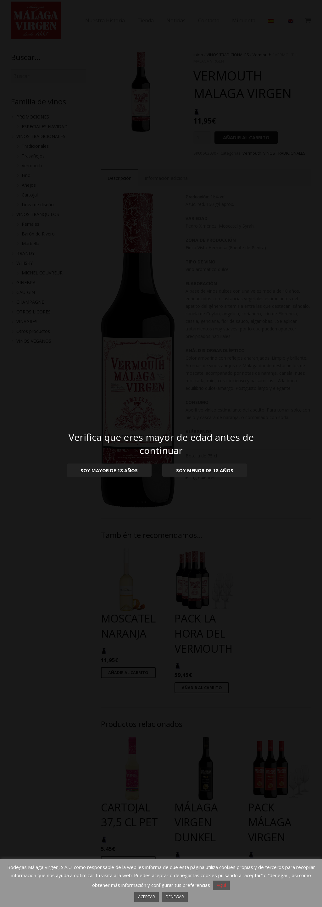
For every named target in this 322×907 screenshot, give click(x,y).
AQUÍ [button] (221, 885)
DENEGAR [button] (175, 896)
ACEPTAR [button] (146, 896)
